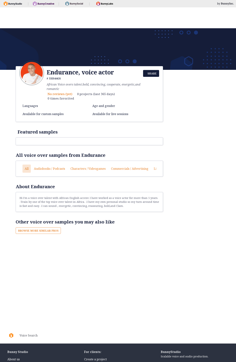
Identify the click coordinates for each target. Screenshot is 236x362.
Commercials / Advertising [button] (129, 169)
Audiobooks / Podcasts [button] (49, 169)
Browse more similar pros (38, 230)
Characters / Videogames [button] (88, 169)
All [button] (27, 169)
